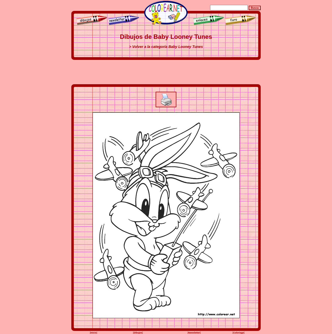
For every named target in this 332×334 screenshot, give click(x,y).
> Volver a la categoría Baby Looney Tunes (166, 47)
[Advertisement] (166, 72)
